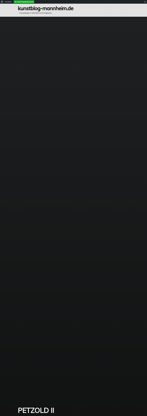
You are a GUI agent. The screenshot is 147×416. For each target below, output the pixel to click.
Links (124, 7)
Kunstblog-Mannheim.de (45, 8)
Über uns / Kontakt (109, 7)
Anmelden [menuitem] (8, 2)
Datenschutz (106, 13)
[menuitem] (2, 2)
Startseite (90, 7)
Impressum (122, 13)
